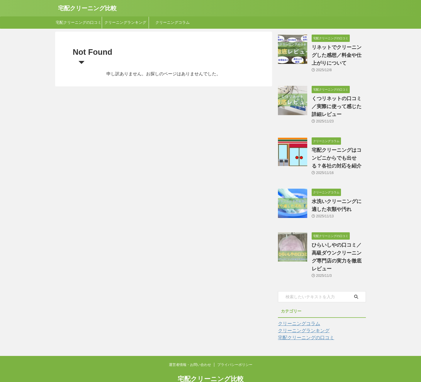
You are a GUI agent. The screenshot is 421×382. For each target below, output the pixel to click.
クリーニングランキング (125, 22)
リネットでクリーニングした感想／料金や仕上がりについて (338, 55)
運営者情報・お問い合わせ (190, 349)
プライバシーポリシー (234, 349)
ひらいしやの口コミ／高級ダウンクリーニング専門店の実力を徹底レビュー (338, 245)
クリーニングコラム (172, 22)
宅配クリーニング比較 (87, 8)
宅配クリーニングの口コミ (78, 22)
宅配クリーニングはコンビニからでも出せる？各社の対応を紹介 (338, 150)
